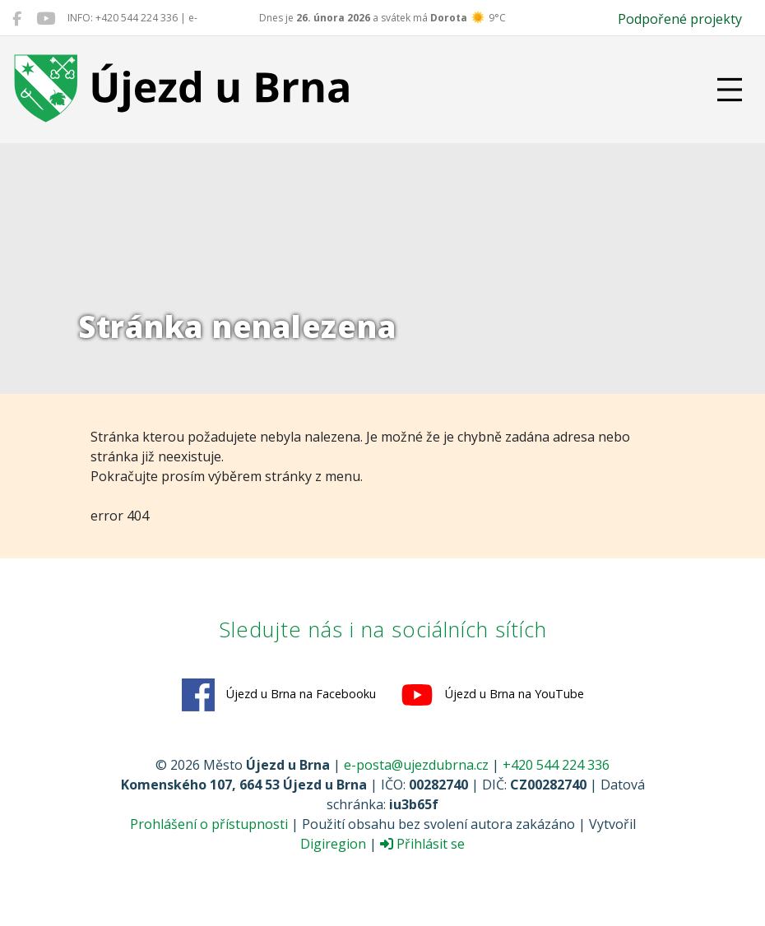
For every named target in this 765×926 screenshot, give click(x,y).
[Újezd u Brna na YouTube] (45, 18)
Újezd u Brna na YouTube (492, 694)
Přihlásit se (422, 844)
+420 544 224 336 (556, 765)
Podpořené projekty (680, 19)
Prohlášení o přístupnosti (209, 824)
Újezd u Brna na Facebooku (279, 694)
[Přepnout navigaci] (729, 89)
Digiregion (333, 844)
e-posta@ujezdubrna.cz (416, 765)
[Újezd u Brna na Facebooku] (16, 18)
